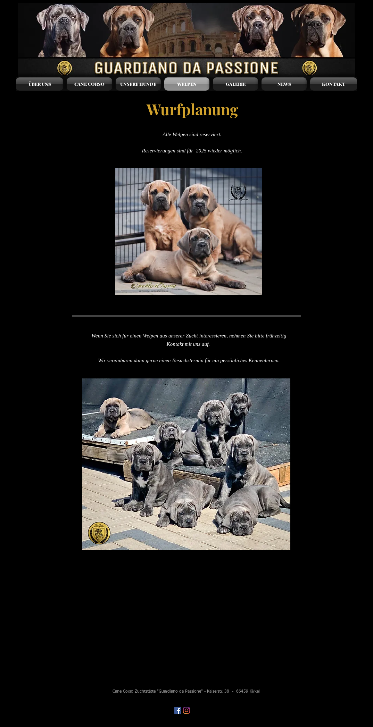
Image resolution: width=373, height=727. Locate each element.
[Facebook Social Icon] (177, 710)
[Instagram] (186, 710)
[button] (138, 84)
